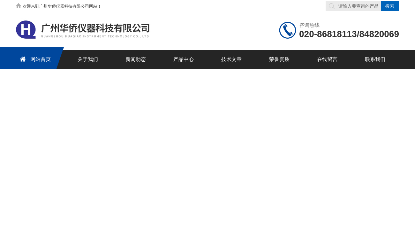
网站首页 (34, 59)
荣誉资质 (279, 59)
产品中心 (183, 59)
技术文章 (231, 59)
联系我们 (375, 59)
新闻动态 (135, 59)
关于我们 (88, 59)
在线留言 (327, 59)
